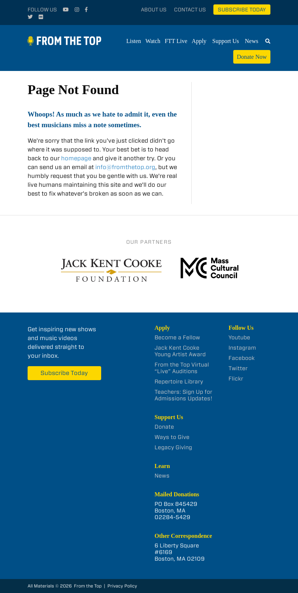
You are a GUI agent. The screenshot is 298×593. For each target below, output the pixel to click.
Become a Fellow (177, 337)
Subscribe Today (242, 9)
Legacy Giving (173, 447)
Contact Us (190, 9)
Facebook (241, 358)
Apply (199, 41)
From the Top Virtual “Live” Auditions (182, 368)
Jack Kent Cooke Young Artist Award (180, 351)
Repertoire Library (179, 381)
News (251, 41)
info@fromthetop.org (125, 167)
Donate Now (252, 57)
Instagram (242, 347)
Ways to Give (172, 437)
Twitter (238, 368)
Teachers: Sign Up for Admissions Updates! (183, 395)
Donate (164, 427)
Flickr (235, 378)
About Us (154, 9)
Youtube (239, 337)
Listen (133, 41)
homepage (76, 158)
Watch (152, 41)
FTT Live (176, 41)
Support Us (225, 41)
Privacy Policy (122, 586)
